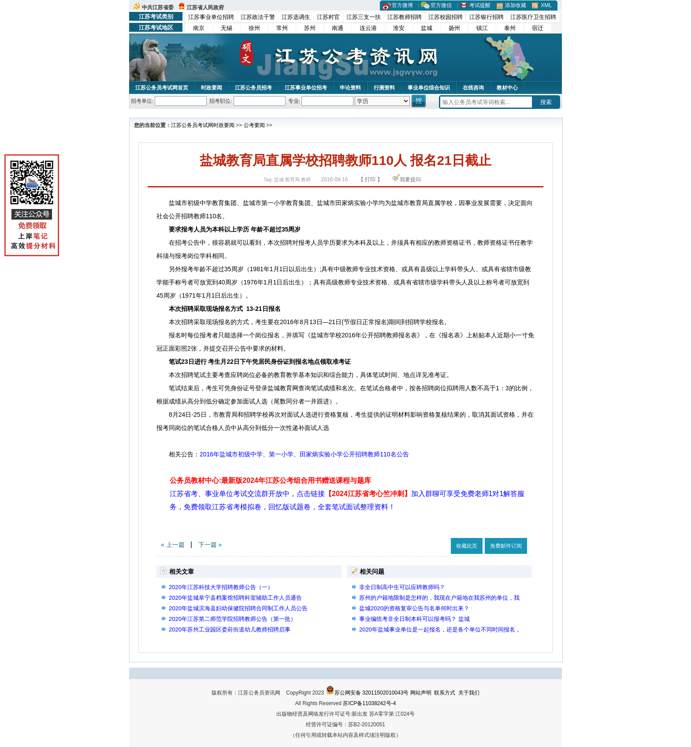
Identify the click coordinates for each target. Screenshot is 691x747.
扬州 (454, 28)
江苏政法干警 (258, 17)
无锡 (226, 28)
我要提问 (410, 179)
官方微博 (402, 5)
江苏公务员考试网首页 (161, 88)
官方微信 (441, 5)
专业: (294, 101)
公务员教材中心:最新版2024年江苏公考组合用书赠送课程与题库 (270, 480)
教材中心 (507, 88)
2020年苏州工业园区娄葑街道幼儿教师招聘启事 (229, 629)
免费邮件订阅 (506, 546)
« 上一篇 (173, 544)
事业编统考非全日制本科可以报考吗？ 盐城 (414, 619)
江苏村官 (328, 17)
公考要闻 (254, 125)
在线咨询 (473, 88)
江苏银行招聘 (486, 17)
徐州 (254, 28)
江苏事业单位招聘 (211, 17)
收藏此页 (466, 546)
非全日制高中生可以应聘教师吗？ (402, 587)
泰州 (510, 28)
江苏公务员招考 (253, 88)
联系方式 (444, 693)
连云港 (368, 28)
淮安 (399, 28)
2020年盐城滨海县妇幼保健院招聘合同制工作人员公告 (238, 608)
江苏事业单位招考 (306, 88)
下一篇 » (210, 544)
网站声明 (420, 693)
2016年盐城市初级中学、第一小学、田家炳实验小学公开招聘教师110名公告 (304, 454)
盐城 (426, 28)
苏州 (310, 28)
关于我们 (468, 693)
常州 (282, 28)
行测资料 (384, 88)
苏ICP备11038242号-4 (369, 703)
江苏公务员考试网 (192, 125)
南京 (198, 28)
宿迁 (537, 28)
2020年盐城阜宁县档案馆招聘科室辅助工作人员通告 (235, 597)
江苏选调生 (296, 17)
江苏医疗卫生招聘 (533, 17)
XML (546, 5)
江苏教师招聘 (404, 17)
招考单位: (142, 101)
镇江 (482, 28)
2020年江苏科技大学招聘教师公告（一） (221, 587)
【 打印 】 (370, 179)
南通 (337, 28)
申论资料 (350, 88)
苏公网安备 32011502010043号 (367, 693)
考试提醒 (479, 5)
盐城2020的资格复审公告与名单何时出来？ (414, 608)
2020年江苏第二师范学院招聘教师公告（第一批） (232, 619)
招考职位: (220, 101)
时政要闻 (211, 88)
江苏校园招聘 (445, 17)
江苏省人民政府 (205, 7)
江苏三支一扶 (363, 17)
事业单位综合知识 (429, 88)
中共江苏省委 (158, 7)
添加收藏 (515, 5)
